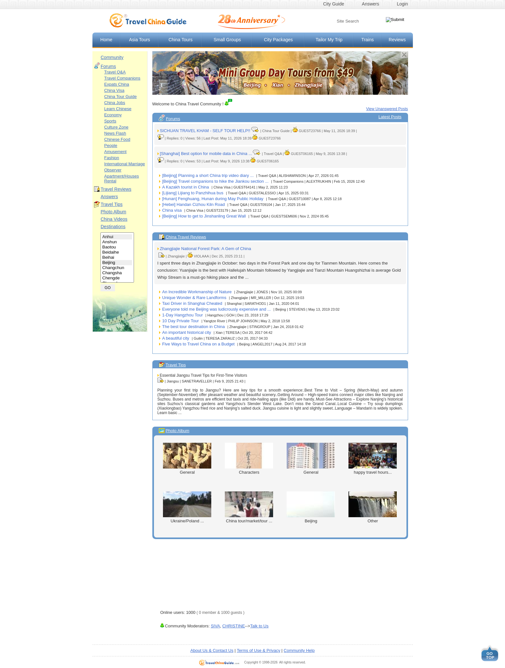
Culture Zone (116, 127)
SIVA (215, 626)
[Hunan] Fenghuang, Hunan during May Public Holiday (212, 198)
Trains (367, 39)
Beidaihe (117, 252)
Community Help (299, 650)
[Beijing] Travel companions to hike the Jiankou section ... (215, 181)
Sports (110, 121)
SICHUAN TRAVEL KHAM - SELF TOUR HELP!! (205, 130)
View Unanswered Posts (387, 109)
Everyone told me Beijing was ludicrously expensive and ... (216, 309)
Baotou (117, 247)
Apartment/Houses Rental (121, 178)
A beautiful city (175, 338)
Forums (108, 66)
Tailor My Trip (329, 39)
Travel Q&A (115, 72)
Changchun (117, 267)
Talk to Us (259, 626)
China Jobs (114, 102)
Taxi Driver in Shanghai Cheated (192, 303)
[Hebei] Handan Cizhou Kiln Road (193, 204)
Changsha (117, 273)
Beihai (117, 257)
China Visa (114, 90)
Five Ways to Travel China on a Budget (198, 344)
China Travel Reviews (186, 237)
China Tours (180, 39)
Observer (112, 170)
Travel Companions (122, 78)
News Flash (115, 133)
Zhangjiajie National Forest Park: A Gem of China (205, 248)
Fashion (111, 157)
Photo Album (113, 211)
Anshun (117, 242)
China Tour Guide (120, 96)
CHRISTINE (233, 626)
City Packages (278, 39)
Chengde (117, 278)
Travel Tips (112, 204)
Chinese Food (117, 139)
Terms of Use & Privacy (258, 650)
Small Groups (227, 39)
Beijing (117, 262)
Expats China (116, 84)
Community (112, 57)
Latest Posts (390, 116)
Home (106, 39)
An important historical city (186, 332)
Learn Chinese (118, 108)
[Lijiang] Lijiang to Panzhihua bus (193, 192)
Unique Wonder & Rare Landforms (194, 297)
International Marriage (124, 163)
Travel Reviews (116, 189)
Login (402, 3)
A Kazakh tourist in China (185, 187)
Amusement (115, 151)
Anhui (117, 236)
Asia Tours (139, 39)
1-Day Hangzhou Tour (182, 315)
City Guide (333, 3)
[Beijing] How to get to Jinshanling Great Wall (204, 216)
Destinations (113, 226)
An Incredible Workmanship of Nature (197, 291)
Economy (113, 114)
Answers (370, 3)
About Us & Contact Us (211, 650)
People (110, 145)
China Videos (114, 219)
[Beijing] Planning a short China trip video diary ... (208, 175)
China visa (172, 210)
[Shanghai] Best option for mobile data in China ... (206, 153)
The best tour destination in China (193, 326)
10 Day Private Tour (180, 320)
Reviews (397, 39)
